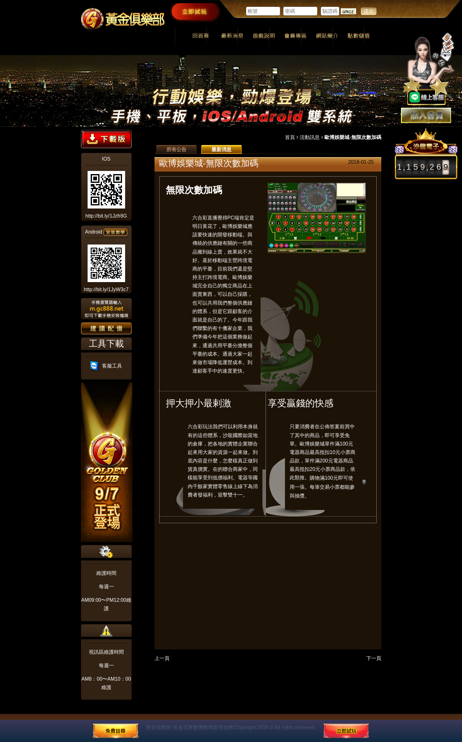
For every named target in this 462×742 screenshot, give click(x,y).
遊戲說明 (264, 36)
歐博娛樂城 (234, 226)
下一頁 (373, 658)
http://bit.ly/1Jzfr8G (106, 216)
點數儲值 (358, 36)
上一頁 (162, 658)
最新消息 (232, 36)
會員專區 (295, 36)
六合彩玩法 (200, 426)
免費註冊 (115, 730)
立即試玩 (194, 11)
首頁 (290, 137)
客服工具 (106, 365)
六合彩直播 (204, 217)
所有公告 (176, 149)
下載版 (106, 139)
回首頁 (200, 36)
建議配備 (106, 328)
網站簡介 (327, 36)
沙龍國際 (233, 435)
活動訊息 (310, 137)
